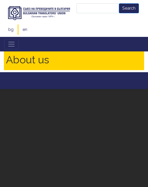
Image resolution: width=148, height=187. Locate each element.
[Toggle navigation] (11, 44)
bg (11, 29)
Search (129, 8)
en (25, 29)
